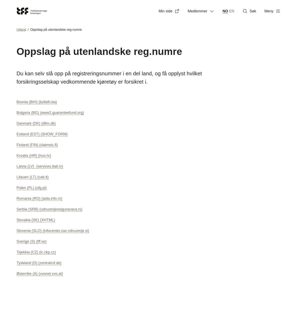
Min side (169, 11)
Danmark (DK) (36, 123)
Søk (249, 11)
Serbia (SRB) (49, 209)
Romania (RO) (39, 198)
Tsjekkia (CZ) (36, 252)
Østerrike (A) (39, 274)
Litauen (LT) (32, 177)
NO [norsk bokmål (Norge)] (225, 11)
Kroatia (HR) (33, 156)
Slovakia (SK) (35, 220)
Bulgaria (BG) (50, 113)
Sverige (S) (31, 241)
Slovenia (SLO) (52, 231)
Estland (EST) (42, 134)
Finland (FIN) (37, 145)
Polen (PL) (31, 188)
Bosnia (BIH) (36, 102)
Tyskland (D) (38, 263)
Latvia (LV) (39, 166)
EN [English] (231, 11)
